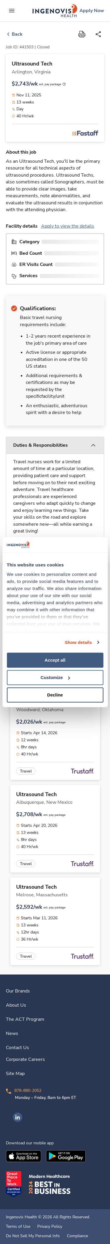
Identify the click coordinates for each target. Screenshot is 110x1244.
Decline (55, 694)
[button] (55, 445)
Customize (55, 677)
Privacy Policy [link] (49, 1226)
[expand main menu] (12, 11)
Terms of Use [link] (18, 1226)
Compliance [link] (77, 1236)
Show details (78, 642)
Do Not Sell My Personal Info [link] (33, 1236)
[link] (55, 10)
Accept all (55, 660)
